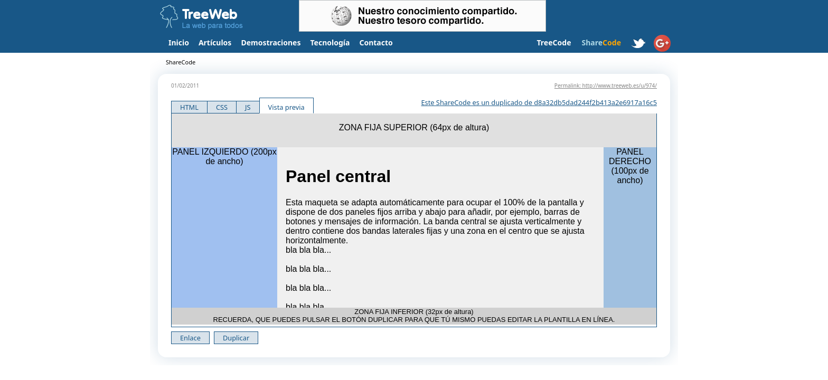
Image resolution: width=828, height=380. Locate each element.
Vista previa (286, 107)
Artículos (215, 42)
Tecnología (330, 42)
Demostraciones (270, 42)
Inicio (178, 42)
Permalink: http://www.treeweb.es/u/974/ (605, 85)
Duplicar (236, 338)
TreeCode (554, 42)
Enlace (190, 338)
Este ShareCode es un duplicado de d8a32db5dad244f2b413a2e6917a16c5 (539, 102)
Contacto (375, 42)
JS (248, 107)
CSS (222, 107)
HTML (189, 107)
